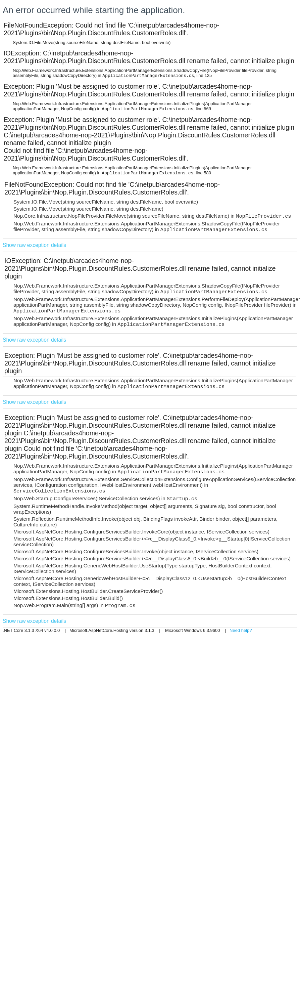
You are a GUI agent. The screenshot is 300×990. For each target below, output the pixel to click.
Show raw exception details (34, 245)
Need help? (241, 630)
